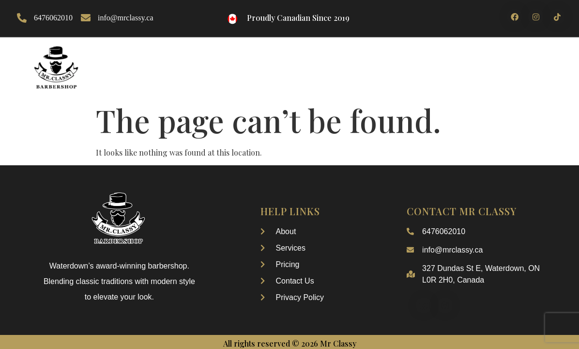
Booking (413, 53)
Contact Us (517, 53)
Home (172, 53)
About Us (218, 53)
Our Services (351, 53)
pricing (461, 53)
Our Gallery (279, 53)
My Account (351, 75)
